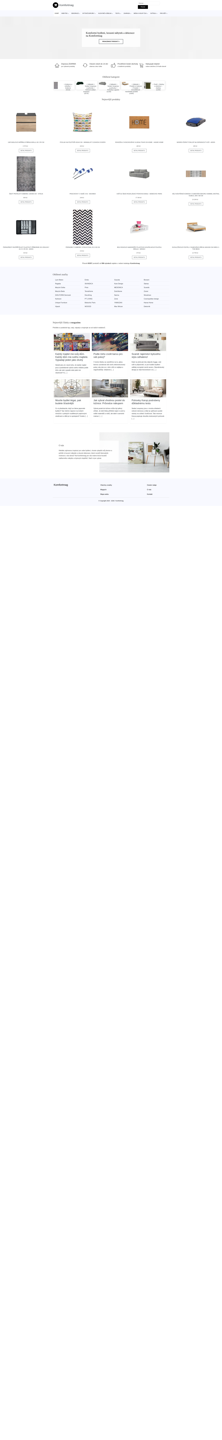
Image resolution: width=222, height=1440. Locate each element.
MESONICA (119, 287)
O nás (149, 489)
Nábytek (64, 13)
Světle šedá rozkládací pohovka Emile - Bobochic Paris (139, 194)
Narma (117, 295)
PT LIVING (89, 299)
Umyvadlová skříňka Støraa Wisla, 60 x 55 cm (26, 142)
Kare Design (119, 284)
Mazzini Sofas (60, 287)
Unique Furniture (61, 302)
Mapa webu (104, 494)
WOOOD (88, 306)
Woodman (148, 295)
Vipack (57, 306)
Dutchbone (119, 291)
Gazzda (118, 280)
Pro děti (163, 13)
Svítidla (153, 13)
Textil (117, 13)
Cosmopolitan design (152, 299)
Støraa (147, 284)
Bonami (147, 280)
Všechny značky (106, 485)
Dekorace (75, 13)
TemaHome (89, 291)
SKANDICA (89, 284)
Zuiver (147, 291)
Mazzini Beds (60, 291)
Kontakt (149, 494)
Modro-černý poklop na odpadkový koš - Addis (196, 142)
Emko (87, 280)
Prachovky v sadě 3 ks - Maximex (83, 194)
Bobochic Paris (90, 302)
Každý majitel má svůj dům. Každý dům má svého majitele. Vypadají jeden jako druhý (71, 356)
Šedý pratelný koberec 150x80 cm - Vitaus (26, 194)
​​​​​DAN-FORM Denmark (63, 295)
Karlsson (58, 299)
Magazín (103, 489)
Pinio (87, 287)
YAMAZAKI (119, 302)
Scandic (148, 287)
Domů (57, 13)
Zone (117, 299)
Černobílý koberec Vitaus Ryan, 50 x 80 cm (83, 247)
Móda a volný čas (140, 13)
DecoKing (88, 295)
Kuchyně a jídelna (105, 13)
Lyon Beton (59, 280)
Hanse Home (149, 302)
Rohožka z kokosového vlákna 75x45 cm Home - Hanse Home (139, 142)
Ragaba (58, 284)
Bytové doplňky (88, 13)
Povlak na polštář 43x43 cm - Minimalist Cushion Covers (83, 142)
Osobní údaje (152, 485)
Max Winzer (119, 306)
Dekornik (148, 306)
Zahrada (127, 13)
